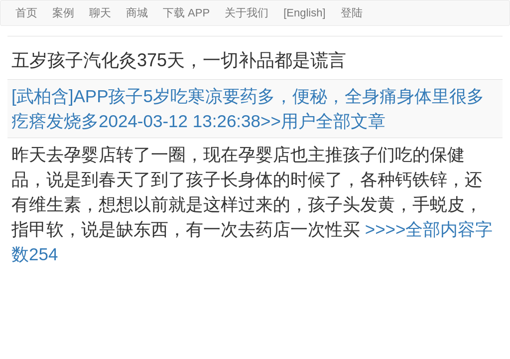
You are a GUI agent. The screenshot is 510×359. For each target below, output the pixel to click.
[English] (304, 12)
